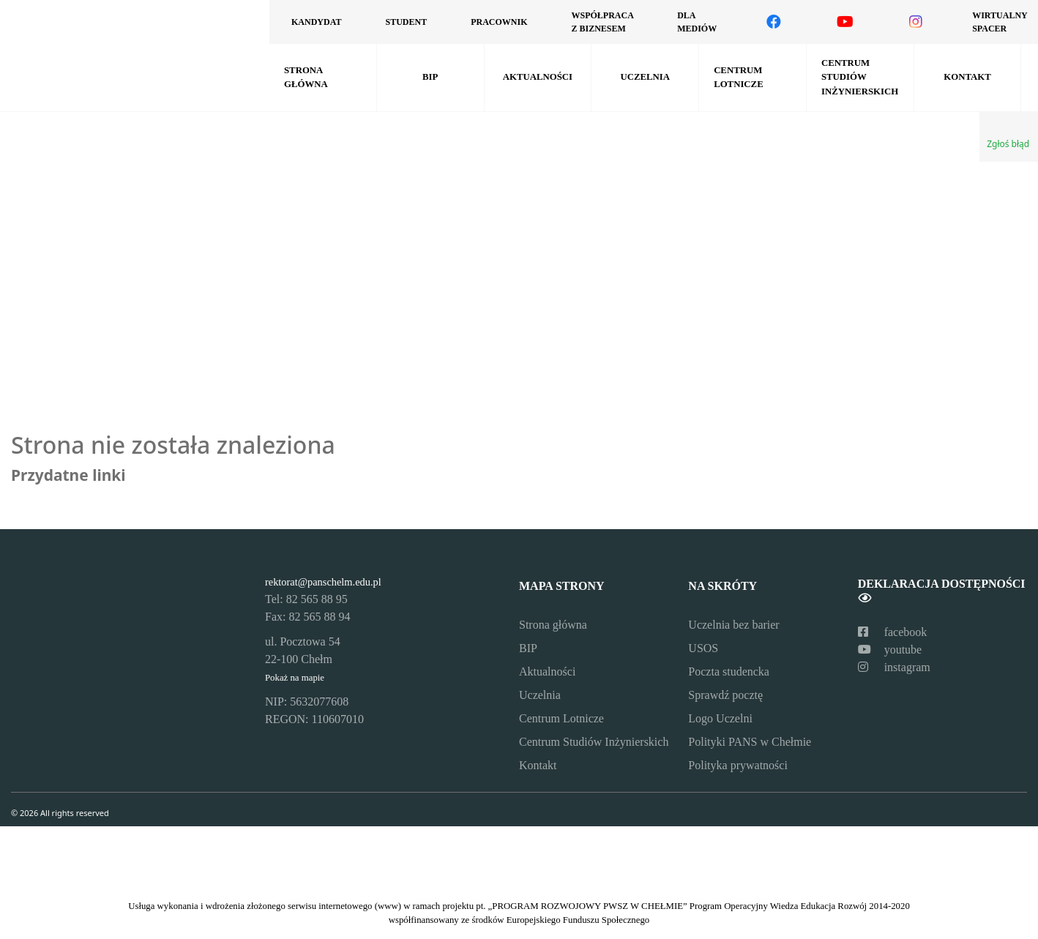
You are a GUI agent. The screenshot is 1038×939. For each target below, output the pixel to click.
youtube (890, 649)
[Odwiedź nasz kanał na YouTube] (845, 22)
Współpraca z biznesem (602, 22)
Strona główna (306, 77)
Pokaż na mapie (294, 678)
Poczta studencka (728, 671)
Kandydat (316, 22)
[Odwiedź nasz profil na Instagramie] (915, 22)
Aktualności (537, 77)
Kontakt (967, 77)
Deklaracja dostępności (942, 590)
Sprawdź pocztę (725, 695)
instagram (894, 667)
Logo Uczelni (720, 718)
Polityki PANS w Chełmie (749, 742)
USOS (703, 648)
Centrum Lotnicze (738, 77)
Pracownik (499, 22)
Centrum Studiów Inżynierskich (859, 77)
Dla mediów (697, 22)
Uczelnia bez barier (733, 624)
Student (406, 22)
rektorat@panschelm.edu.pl (323, 582)
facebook (892, 632)
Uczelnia (645, 77)
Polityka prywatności (738, 765)
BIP (430, 77)
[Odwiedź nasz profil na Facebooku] (774, 22)
